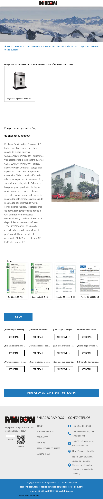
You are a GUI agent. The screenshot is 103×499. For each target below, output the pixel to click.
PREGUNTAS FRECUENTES (48, 448)
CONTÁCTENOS (44, 454)
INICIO (10, 46)
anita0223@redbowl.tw (83, 441)
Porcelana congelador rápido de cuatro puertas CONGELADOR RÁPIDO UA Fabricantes (23, 152)
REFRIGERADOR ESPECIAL (39, 46)
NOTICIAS (41, 442)
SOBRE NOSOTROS (45, 431)
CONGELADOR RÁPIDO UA (65, 46)
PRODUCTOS (20, 46)
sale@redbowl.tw (80, 445)
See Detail (15, 337)
